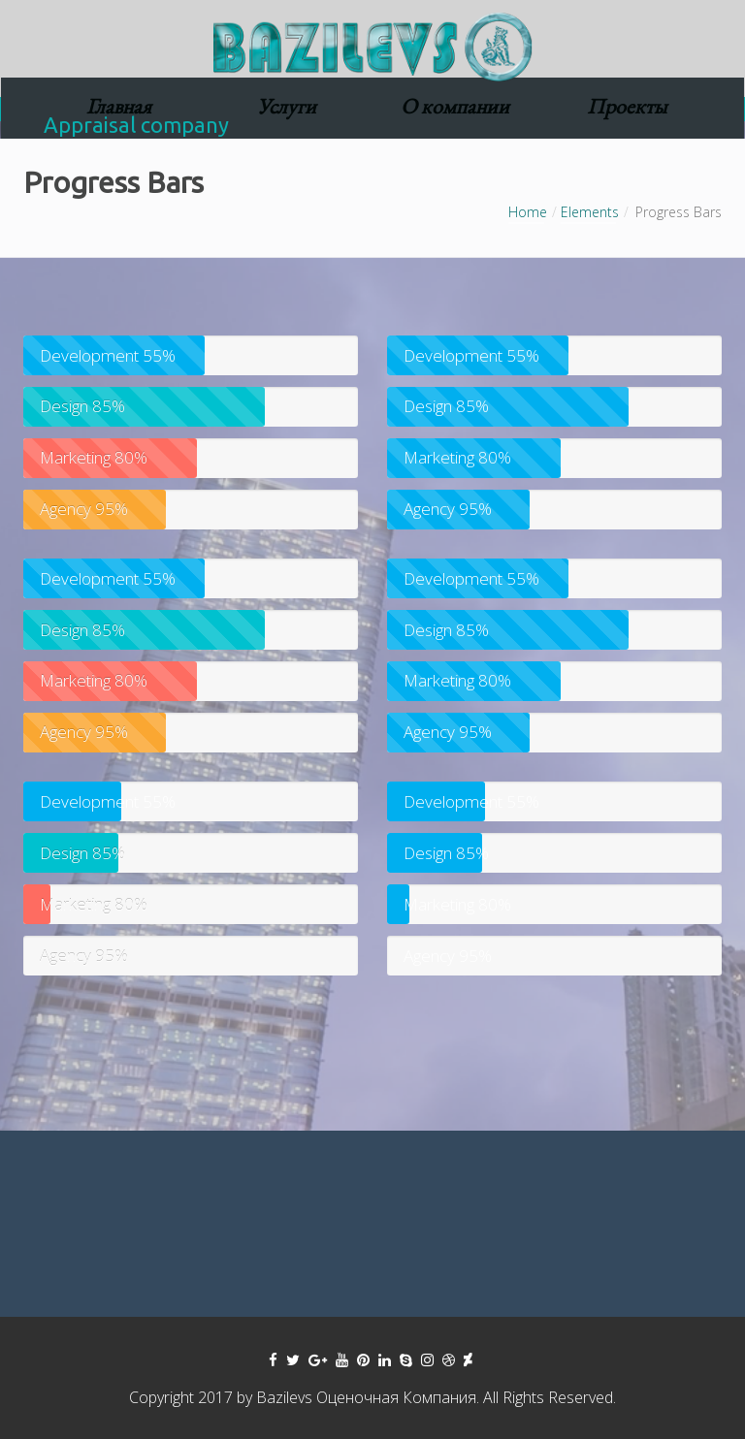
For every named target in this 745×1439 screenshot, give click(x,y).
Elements (590, 212)
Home (527, 212)
